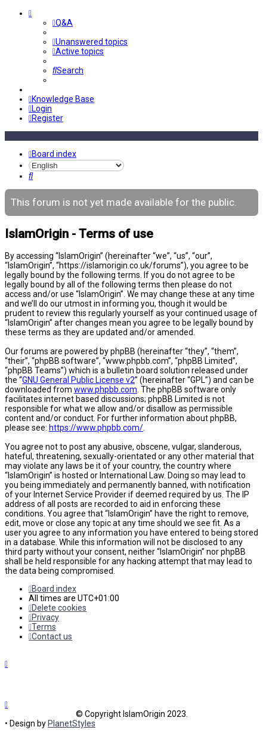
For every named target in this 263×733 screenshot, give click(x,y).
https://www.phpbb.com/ (96, 427)
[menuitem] (62, 22)
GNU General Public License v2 (78, 380)
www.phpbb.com (105, 389)
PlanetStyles (71, 723)
